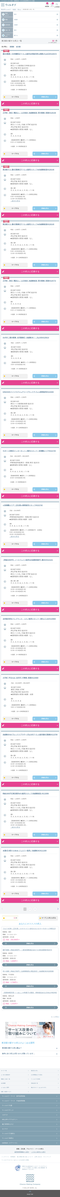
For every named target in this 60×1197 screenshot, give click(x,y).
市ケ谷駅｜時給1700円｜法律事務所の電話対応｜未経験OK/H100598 (28, 971)
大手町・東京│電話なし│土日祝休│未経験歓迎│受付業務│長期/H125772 (29, 281)
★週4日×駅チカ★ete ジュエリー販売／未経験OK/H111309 (24, 851)
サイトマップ (47, 1156)
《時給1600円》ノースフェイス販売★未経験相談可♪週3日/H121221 (28, 560)
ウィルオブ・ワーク (6, 0)
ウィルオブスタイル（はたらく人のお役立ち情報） (16, 1160)
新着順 (12, 46)
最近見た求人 (34, 1070)
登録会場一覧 (34, 1083)
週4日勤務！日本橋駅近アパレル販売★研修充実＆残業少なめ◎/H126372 (30, 54)
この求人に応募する (30, 103)
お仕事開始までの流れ (36, 1074)
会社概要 (3, 1083)
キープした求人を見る (49, 918)
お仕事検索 (56, 6)
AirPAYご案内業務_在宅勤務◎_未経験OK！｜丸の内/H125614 (26, 337)
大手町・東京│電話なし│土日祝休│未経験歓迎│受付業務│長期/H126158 (29, 113)
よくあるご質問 (5, 1087)
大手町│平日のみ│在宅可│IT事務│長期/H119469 (20, 678)
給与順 (18, 46)
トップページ (5, 1156)
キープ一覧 (4, 1070)
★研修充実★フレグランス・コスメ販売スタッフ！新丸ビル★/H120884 (29, 619)
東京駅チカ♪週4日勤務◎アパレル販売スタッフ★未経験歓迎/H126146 (28, 170)
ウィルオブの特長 (35, 1079)
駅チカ (19, 9)
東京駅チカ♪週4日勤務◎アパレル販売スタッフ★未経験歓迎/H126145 (28, 224)
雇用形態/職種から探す (21, 1152)
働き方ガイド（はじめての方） (39, 1087)
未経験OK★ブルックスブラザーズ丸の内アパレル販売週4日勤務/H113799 (30, 734)
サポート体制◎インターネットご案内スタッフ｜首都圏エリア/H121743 (29, 451)
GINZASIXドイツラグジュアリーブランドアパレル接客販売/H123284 (28, 392)
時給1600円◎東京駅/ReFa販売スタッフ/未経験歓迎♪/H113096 (26, 793)
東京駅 (14, 9)
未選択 (16, 19)
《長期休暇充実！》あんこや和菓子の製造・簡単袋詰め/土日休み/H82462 (30, 992)
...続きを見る (15, 201)
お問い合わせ (38, 1156)
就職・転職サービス (6, 1091)
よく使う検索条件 (5, 1074)
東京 (15, 14)
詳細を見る (45, 97)
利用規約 (12, 1156)
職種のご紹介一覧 (5, 1079)
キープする (15, 97)
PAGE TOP (30, 1194)
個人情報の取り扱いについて (25, 1156)
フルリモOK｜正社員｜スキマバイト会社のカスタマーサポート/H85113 (29, 928)
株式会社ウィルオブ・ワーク (35, 1166)
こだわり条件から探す (38, 1152)
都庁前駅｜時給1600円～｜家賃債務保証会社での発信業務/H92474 (27, 950)
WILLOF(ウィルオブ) (6, 9)
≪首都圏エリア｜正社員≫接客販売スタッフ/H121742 (23, 505)
